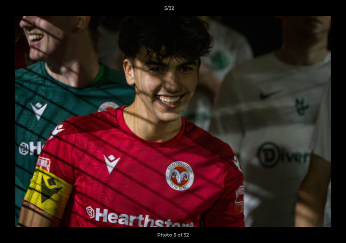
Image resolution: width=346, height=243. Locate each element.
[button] (318, 10)
